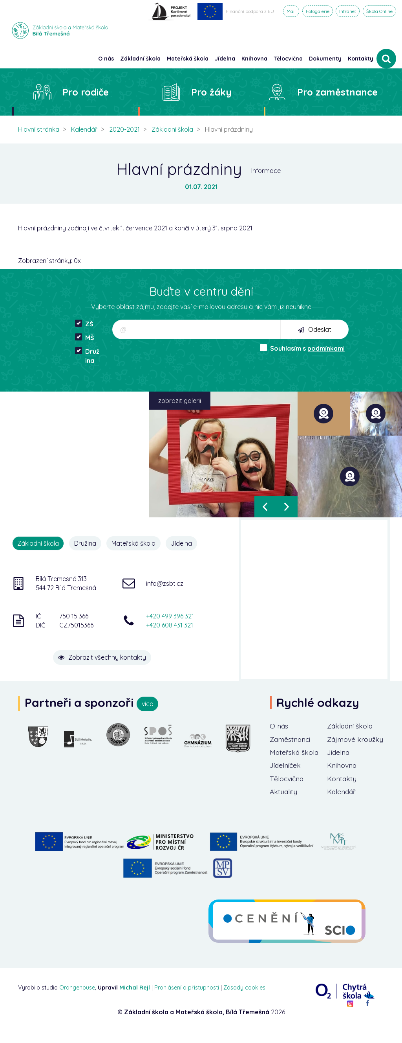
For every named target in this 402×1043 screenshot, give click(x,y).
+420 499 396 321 (170, 616)
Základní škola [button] (140, 58)
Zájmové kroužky (342, 744)
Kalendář (84, 129)
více (147, 704)
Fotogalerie (317, 11)
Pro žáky (211, 92)
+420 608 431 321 (169, 625)
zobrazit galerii (179, 401)
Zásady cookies (244, 999)
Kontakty (360, 58)
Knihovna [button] (254, 58)
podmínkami (326, 348)
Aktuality (284, 802)
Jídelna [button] (225, 58)
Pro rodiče (85, 92)
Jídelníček (286, 775)
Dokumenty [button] (325, 58)
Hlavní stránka (38, 129)
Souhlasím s (302, 348)
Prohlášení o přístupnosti (186, 999)
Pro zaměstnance (337, 92)
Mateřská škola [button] (187, 58)
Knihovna (342, 775)
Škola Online (379, 11)
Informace (266, 171)
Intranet (347, 11)
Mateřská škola (134, 543)
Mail (291, 11)
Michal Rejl (134, 999)
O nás (279, 725)
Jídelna (182, 543)
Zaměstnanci (291, 749)
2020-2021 (124, 129)
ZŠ (84, 324)
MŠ (84, 337)
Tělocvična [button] (288, 58)
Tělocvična (287, 789)
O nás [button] (106, 58)
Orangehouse (77, 999)
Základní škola (172, 129)
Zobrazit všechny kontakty (105, 656)
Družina (87, 355)
